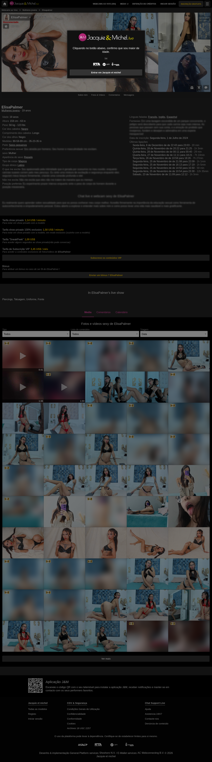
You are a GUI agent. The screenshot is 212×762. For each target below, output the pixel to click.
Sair (106, 58)
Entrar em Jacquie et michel (106, 72)
